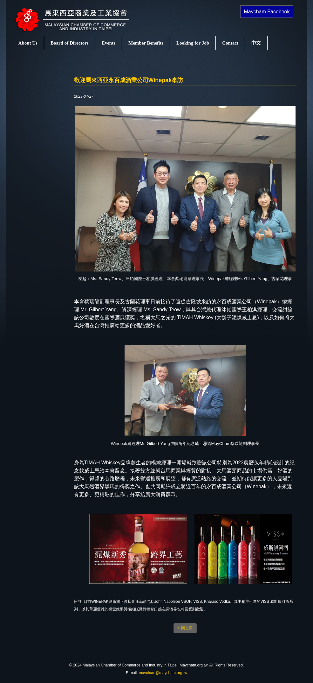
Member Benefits (145, 43)
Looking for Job (192, 43)
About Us (27, 43)
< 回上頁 (185, 628)
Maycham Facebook (266, 11)
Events (108, 43)
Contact (230, 43)
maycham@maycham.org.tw (163, 673)
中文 (256, 43)
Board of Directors (70, 43)
